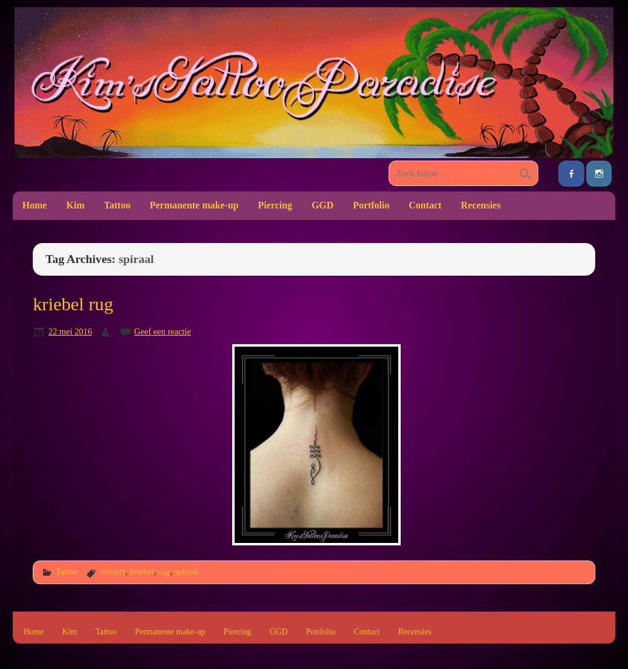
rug (164, 571)
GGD (322, 205)
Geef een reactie (162, 331)
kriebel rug (73, 304)
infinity (112, 571)
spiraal (186, 571)
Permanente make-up (194, 205)
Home (34, 205)
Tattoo (117, 205)
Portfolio (371, 205)
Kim (75, 205)
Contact (425, 205)
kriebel (142, 571)
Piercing (275, 205)
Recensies (481, 205)
